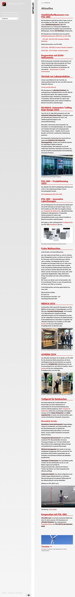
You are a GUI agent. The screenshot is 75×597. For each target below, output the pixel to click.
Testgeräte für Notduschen (52, 211)
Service (4, 14)
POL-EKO (53, 509)
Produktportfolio (67, 222)
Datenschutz (19, 593)
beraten (43, 324)
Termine (46, 546)
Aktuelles (5, 18)
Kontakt (4, 593)
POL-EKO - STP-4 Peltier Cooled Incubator (55, 50)
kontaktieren (53, 224)
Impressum (11, 593)
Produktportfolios (46, 524)
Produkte (4, 11)
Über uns (4, 16)
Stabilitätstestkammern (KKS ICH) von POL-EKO (55, 36)
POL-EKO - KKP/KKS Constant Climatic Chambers (57, 47)
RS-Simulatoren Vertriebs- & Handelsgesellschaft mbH (4, 4)
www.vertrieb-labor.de (49, 87)
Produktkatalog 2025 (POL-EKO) (52, 194)
